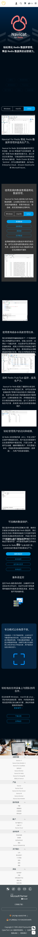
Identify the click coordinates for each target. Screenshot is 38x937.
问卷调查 (19, 811)
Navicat (19, 786)
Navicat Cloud (19, 788)
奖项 (19, 860)
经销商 (19, 838)
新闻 (19, 863)
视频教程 (19, 808)
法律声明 (30, 930)
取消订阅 (19, 883)
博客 (19, 865)
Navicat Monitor (19, 771)
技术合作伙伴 (19, 840)
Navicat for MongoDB (19, 776)
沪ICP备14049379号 (19, 916)
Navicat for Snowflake (19, 766)
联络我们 (23, 933)
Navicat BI (19, 793)
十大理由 (19, 858)
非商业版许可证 (19, 878)
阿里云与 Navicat (19, 778)
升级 (19, 875)
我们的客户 (19, 855)
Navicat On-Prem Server (19, 791)
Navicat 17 (19, 760)
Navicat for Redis (19, 773)
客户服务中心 (19, 823)
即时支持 (19, 813)
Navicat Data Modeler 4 (19, 763)
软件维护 (19, 873)
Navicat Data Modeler (19, 798)
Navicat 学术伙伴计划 (19, 845)
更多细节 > (18, 708)
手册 (19, 806)
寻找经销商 (19, 835)
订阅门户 (19, 825)
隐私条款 (14, 933)
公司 (19, 852)
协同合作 (19, 768)
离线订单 (19, 880)
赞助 (19, 843)
